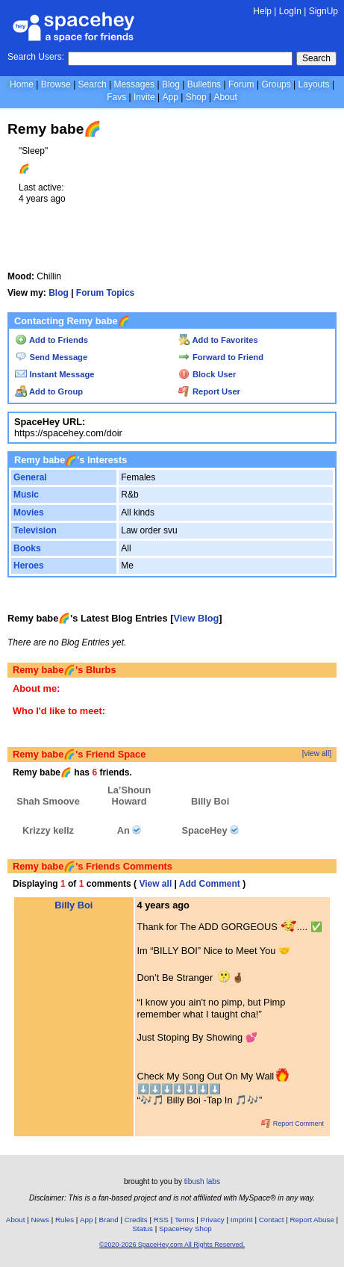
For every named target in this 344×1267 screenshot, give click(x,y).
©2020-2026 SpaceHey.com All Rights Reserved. (172, 1244)
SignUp (323, 11)
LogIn (290, 11)
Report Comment (292, 1123)
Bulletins (204, 84)
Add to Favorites (218, 339)
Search (316, 58)
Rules (64, 1219)
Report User (209, 391)
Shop (196, 97)
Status (142, 1228)
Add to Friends (51, 339)
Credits (136, 1219)
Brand (109, 1219)
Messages (133, 84)
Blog (171, 84)
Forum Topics (105, 293)
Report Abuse (312, 1219)
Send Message (51, 357)
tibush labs (202, 1181)
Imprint (242, 1219)
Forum (241, 84)
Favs (116, 97)
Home (22, 84)
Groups (275, 84)
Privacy (213, 1219)
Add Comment (209, 884)
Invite (144, 97)
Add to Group (49, 391)
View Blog (196, 618)
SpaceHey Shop (185, 1228)
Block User (207, 374)
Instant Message (54, 374)
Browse (56, 84)
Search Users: (35, 57)
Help (262, 11)
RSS (161, 1219)
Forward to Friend (220, 357)
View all (155, 884)
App (170, 97)
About (225, 97)
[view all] (316, 753)
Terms (185, 1219)
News (40, 1219)
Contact (271, 1219)
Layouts (314, 84)
